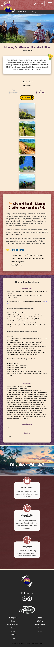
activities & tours (13, 624)
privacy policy (40, 624)
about (13, 635)
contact (13, 631)
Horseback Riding (30, 12)
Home (20, 12)
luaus (13, 628)
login (40, 631)
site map (40, 621)
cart (13, 638)
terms (40, 628)
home (13, 621)
